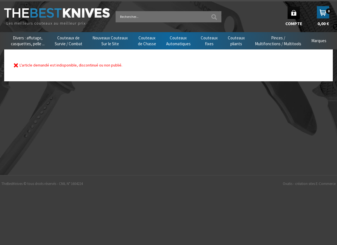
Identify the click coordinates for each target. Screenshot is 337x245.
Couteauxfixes (209, 40)
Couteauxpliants (236, 40)
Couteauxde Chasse (147, 40)
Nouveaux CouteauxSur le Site (110, 40)
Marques (318, 40)
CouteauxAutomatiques (178, 40)
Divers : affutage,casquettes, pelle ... (28, 40)
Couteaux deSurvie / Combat (68, 40)
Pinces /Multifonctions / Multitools (278, 40)
